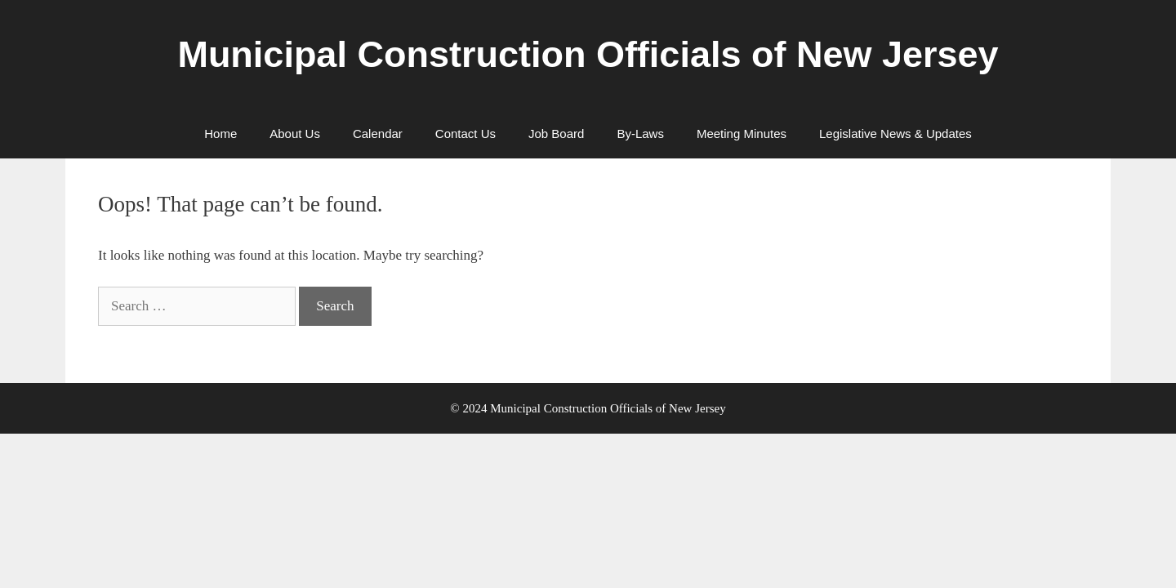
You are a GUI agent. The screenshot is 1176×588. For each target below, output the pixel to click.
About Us (295, 133)
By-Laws (640, 133)
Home (220, 133)
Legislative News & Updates (895, 133)
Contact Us (465, 133)
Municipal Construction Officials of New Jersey (587, 54)
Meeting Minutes (741, 133)
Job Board (556, 133)
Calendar (378, 133)
